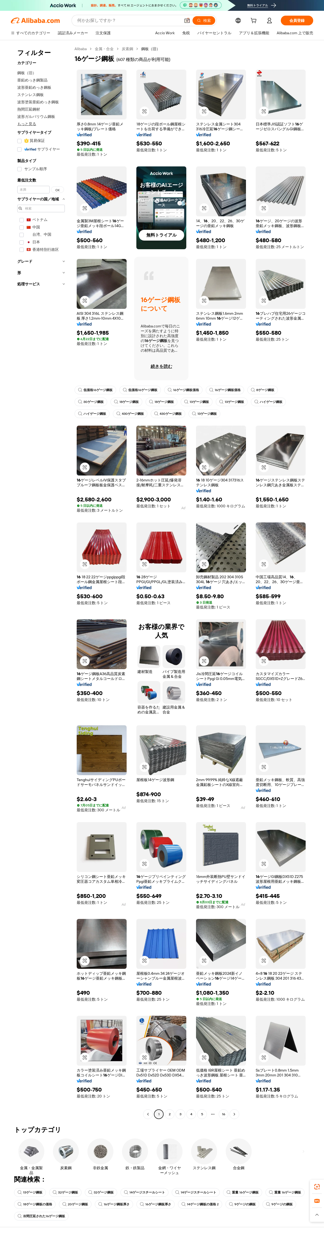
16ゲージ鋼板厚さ (114, 1204)
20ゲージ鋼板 (75, 1204)
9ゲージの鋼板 (242, 1204)
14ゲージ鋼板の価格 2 (200, 1204)
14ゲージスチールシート (144, 1192)
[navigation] (41, 582)
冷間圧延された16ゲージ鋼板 (41, 1216)
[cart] (255, 21)
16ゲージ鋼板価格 (183, 390)
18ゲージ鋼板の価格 (35, 1204)
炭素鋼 (127, 49)
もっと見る (26, 124)
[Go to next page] (234, 1114)
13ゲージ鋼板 (196, 402)
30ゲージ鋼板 (91, 402)
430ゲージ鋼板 (130, 414)
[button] (187, 20)
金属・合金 (104, 49)
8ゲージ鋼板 (262, 390)
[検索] (204, 20)
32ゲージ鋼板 (65, 1192)
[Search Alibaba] (128, 20)
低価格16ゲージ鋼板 (95, 390)
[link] (317, 1187)
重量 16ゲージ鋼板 (243, 1192)
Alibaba (81, 49)
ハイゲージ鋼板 (268, 402)
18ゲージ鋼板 (126, 402)
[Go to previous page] (148, 1114)
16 (223, 1114)
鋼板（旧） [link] (150, 49)
